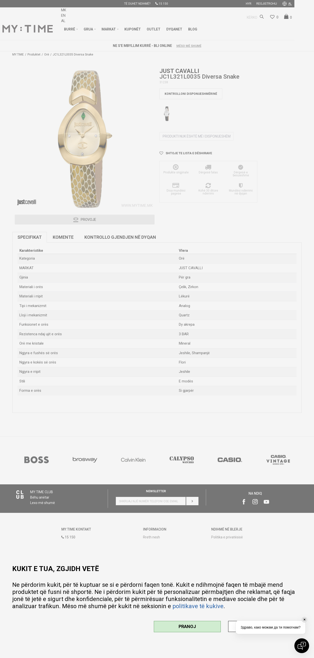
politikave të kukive (197, 606)
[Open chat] (301, 645)
